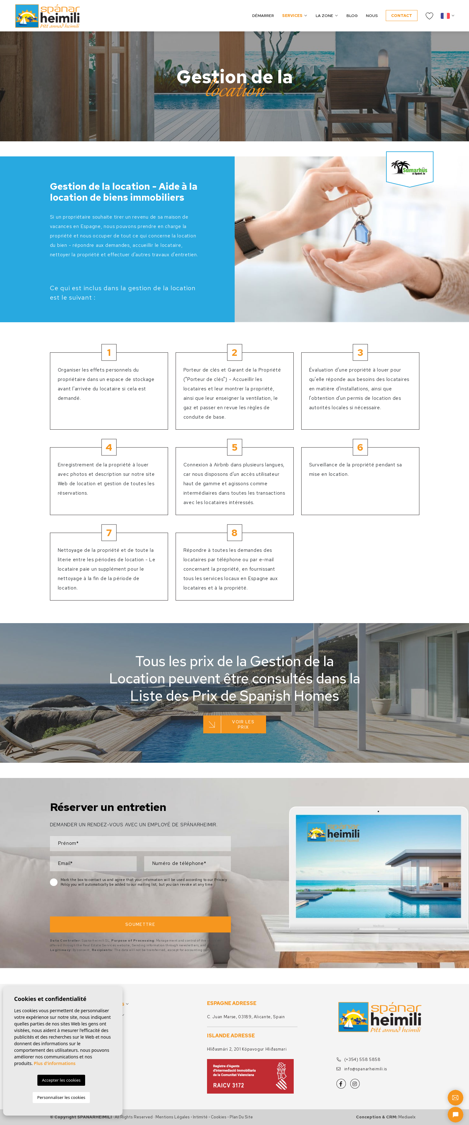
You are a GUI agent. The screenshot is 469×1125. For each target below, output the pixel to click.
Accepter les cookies (61, 1080)
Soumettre (140, 924)
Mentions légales (172, 1117)
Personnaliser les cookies (61, 1097)
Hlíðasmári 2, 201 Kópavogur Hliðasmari (247, 1049)
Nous (372, 15)
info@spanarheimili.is (361, 1069)
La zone (324, 15)
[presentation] (83, 903)
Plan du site (241, 1117)
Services (292, 15)
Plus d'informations (55, 1063)
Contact (401, 15)
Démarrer (263, 15)
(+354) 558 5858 (358, 1059)
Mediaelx (407, 1117)
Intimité (200, 1117)
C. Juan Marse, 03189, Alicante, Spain (246, 1016)
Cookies (218, 1117)
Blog (352, 15)
